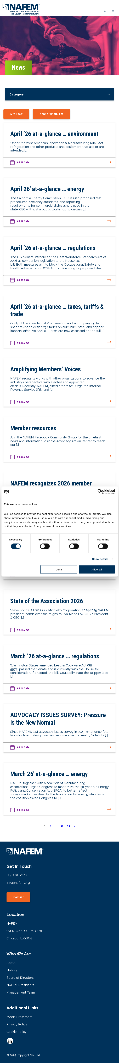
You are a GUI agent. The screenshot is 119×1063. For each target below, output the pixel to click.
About (11, 963)
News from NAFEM (51, 114)
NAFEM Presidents (20, 985)
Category (16, 94)
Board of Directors (20, 977)
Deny (59, 569)
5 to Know (16, 114)
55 (68, 826)
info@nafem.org (18, 882)
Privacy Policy (17, 1024)
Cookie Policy (16, 1032)
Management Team (21, 992)
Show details (100, 559)
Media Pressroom (19, 1017)
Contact (18, 897)
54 (61, 826)
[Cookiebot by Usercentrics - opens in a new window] (100, 491)
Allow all (97, 569)
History (12, 970)
